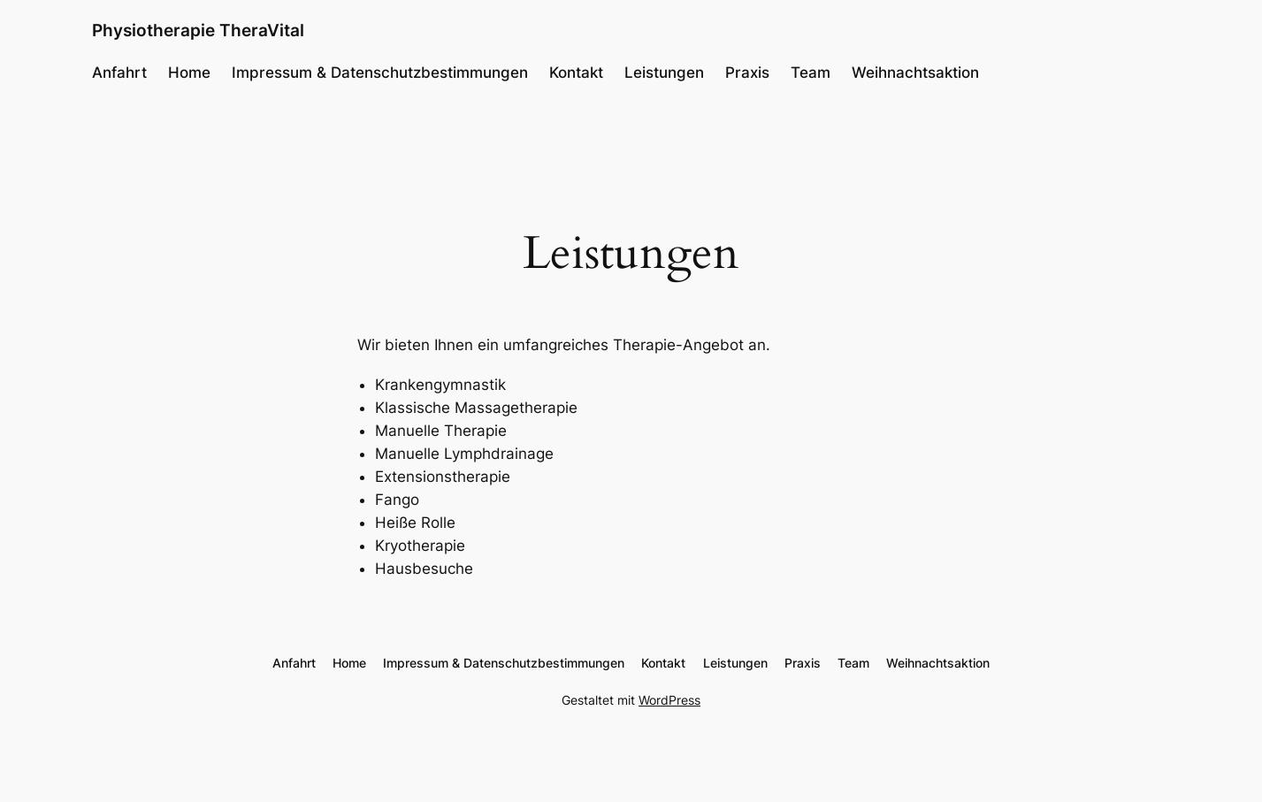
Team (810, 72)
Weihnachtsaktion (915, 72)
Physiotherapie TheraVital (198, 30)
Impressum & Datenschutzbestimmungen (380, 72)
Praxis (747, 72)
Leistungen (664, 72)
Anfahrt (119, 72)
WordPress (669, 699)
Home (189, 72)
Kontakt (576, 72)
